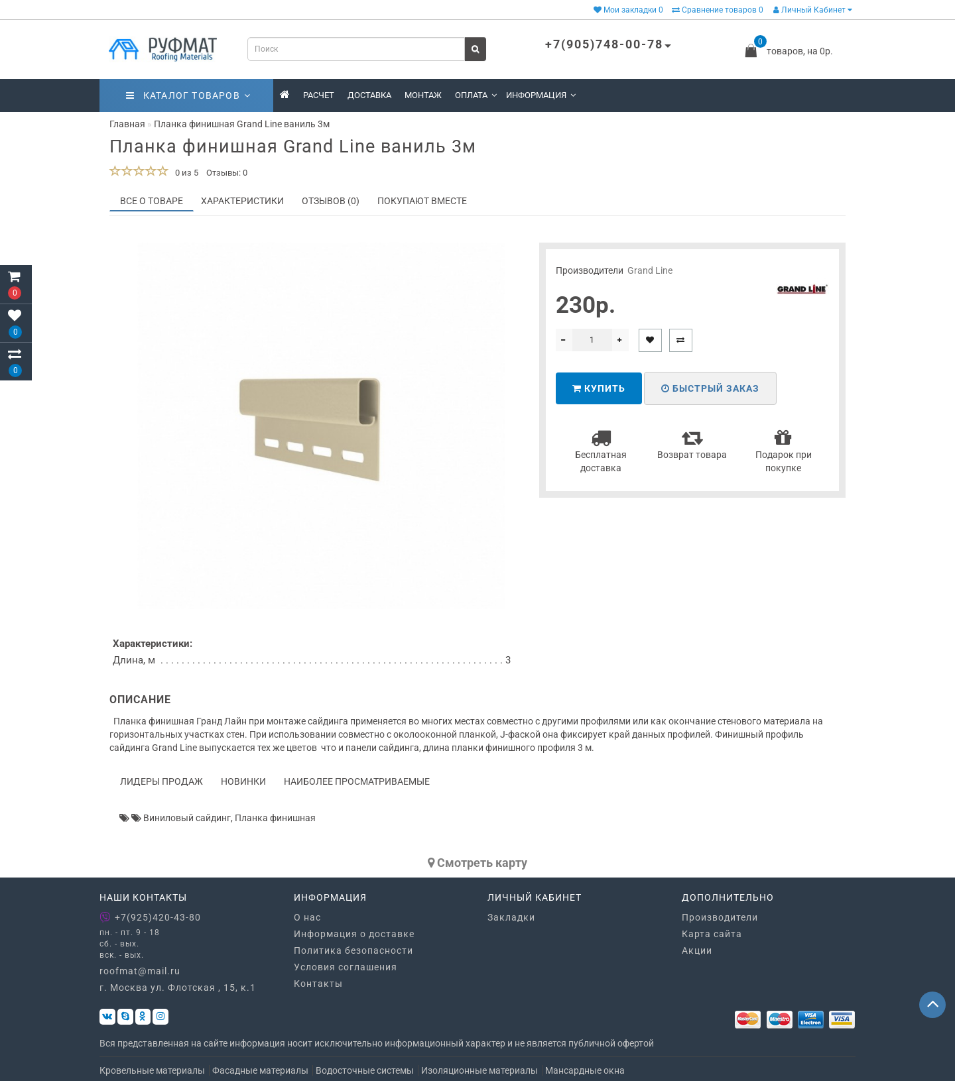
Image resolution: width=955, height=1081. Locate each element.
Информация (541, 95)
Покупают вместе (422, 201)
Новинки (243, 781)
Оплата (476, 95)
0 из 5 (184, 173)
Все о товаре (151, 201)
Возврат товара (692, 443)
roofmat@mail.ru (139, 971)
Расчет (318, 95)
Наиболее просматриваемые (357, 781)
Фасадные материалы (260, 1070)
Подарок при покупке (783, 450)
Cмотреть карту (477, 863)
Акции (697, 950)
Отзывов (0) (330, 201)
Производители (720, 917)
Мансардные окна (585, 1070)
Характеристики (242, 201)
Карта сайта (712, 934)
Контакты (318, 983)
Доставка (369, 95)
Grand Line (649, 270)
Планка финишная (275, 818)
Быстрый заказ (710, 388)
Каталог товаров (188, 95)
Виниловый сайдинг (187, 818)
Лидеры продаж (161, 781)
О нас (307, 917)
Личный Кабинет (812, 10)
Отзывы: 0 (226, 173)
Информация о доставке (354, 934)
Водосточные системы (365, 1070)
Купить (598, 388)
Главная (127, 124)
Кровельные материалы (152, 1070)
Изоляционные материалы (479, 1070)
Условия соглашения (345, 967)
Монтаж (423, 95)
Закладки (511, 917)
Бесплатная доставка (601, 450)
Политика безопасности (353, 950)
